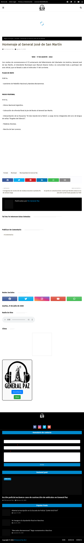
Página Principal (8, 38)
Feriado (17, 38)
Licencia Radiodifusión (41, 2)
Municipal (14, 173)
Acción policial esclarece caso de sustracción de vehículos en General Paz (35, 497)
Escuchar (17, 392)
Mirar (17, 397)
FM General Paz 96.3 (20, 540)
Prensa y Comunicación (25, 2)
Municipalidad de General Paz (29, 173)
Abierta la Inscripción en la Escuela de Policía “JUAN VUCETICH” (35, 511)
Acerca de (4, 2)
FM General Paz (9, 500)
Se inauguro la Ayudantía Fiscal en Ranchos (28, 521)
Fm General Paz (9, 49)
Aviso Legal (12, 2)
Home (63, 540)
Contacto (79, 540)
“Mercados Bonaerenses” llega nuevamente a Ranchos (32, 530)
